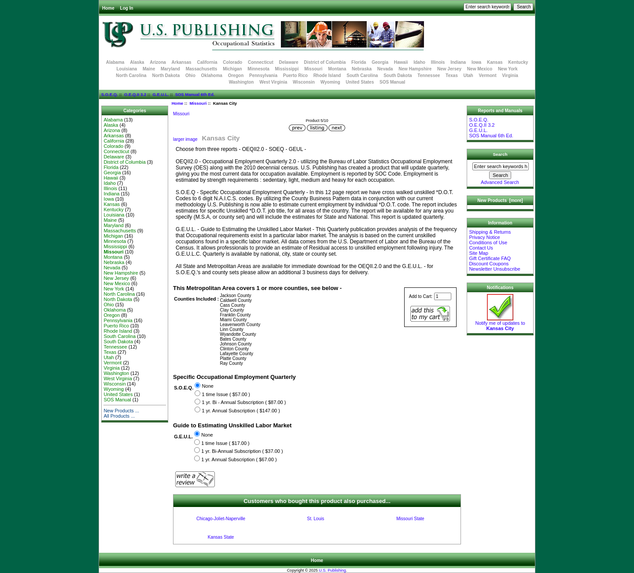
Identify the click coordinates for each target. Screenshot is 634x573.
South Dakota (397, 75)
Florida (358, 62)
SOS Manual (392, 82)
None (208, 386)
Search (500, 154)
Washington (241, 82)
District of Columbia (325, 62)
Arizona (158, 62)
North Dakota (166, 75)
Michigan (232, 68)
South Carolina (362, 75)
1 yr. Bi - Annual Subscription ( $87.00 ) (244, 402)
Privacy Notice (484, 237)
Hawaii (401, 62)
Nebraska (362, 68)
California (207, 62)
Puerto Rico (295, 75)
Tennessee (428, 75)
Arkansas (182, 62)
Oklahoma (211, 75)
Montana (337, 68)
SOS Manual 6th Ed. (195, 94)
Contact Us (481, 247)
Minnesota (258, 68)
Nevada (385, 68)
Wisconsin (304, 82)
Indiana (458, 62)
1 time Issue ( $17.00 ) (225, 443)
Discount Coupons (489, 263)
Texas (452, 75)
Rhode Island (327, 75)
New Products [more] (500, 200)
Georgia (380, 62)
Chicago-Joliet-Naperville (220, 518)
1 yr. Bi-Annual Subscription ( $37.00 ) (242, 451)
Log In (126, 8)
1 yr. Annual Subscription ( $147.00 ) (241, 410)
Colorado (232, 62)
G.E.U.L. (160, 94)
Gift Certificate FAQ (490, 258)
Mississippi (287, 68)
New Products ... (121, 410)
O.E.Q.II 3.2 (135, 94)
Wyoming (330, 82)
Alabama (115, 62)
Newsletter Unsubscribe (494, 269)
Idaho (419, 62)
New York (508, 68)
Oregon (236, 75)
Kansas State (221, 537)
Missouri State (410, 518)
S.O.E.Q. (109, 94)
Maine (149, 68)
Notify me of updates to (500, 323)
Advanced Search (500, 182)
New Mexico (479, 68)
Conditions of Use (488, 242)
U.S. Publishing (332, 570)
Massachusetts (201, 68)
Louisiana (126, 68)
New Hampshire (414, 68)
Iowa (476, 62)
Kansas (495, 62)
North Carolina (131, 75)
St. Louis (315, 518)
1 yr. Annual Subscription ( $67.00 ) (238, 459)
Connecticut (260, 62)
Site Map (478, 253)
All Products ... (119, 416)
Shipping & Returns (490, 232)
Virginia (510, 75)
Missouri (197, 103)
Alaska (137, 62)
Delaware (289, 62)
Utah (468, 75)
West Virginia (273, 82)
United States (360, 82)
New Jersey (449, 68)
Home (108, 8)
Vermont (488, 75)
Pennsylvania (263, 75)
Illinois (438, 62)
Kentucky (518, 62)
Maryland (170, 68)
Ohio (190, 75)
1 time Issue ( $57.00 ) (226, 394)
